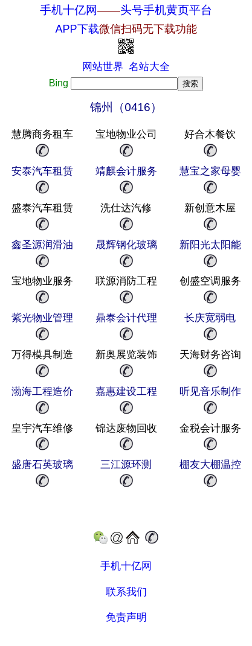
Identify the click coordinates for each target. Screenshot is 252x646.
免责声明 (126, 617)
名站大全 (149, 66)
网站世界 (102, 66)
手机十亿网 (68, 10)
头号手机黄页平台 (166, 10)
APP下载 (125, 29)
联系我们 (126, 592)
